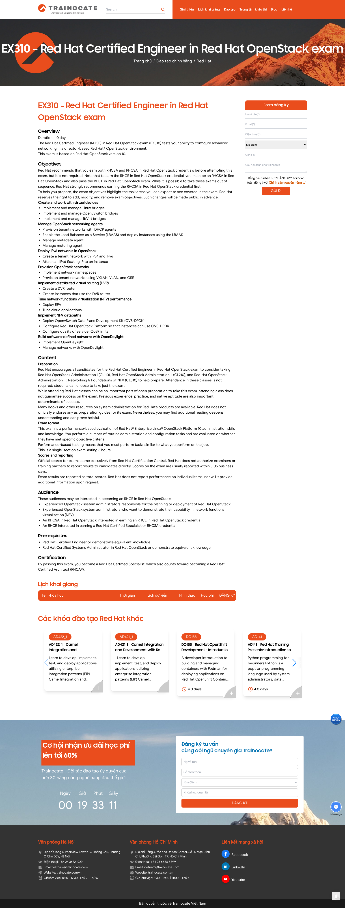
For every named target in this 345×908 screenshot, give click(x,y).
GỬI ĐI (276, 191)
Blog (274, 9)
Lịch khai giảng (209, 9)
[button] (296, 663)
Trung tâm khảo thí (253, 9)
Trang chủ (143, 61)
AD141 (257, 637)
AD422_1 (60, 637)
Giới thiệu (187, 9)
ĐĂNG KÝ (240, 803)
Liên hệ (286, 9)
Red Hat (204, 61)
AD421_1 (126, 637)
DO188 (191, 637)
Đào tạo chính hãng (174, 61)
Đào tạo (229, 9)
